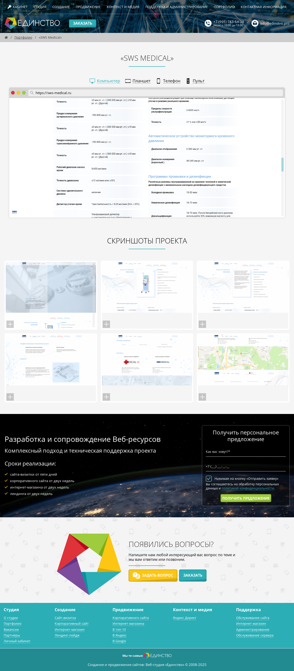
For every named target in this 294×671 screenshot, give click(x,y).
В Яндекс (120, 635)
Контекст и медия (123, 7)
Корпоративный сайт (72, 623)
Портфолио (224, 7)
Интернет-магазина (128, 623)
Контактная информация (263, 7)
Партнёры (12, 635)
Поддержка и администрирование (176, 7)
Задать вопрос (153, 575)
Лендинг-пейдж (67, 635)
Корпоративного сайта (131, 618)
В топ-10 (119, 629)
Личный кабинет (17, 641)
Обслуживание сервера (255, 635)
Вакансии (11, 629)
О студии (11, 618)
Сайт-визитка (65, 618)
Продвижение (88, 7)
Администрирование (252, 629)
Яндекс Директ (184, 618)
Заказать (82, 23)
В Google (119, 641)
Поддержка (248, 609)
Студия (40, 7)
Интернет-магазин (70, 629)
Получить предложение (245, 498)
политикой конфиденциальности (248, 488)
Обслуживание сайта (252, 618)
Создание (61, 7)
